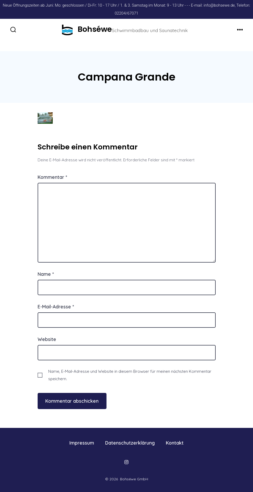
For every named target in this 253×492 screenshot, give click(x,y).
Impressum (81, 443)
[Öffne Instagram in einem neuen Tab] (126, 462)
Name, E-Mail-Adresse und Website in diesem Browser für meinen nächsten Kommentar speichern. (129, 375)
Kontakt (175, 443)
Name (46, 274)
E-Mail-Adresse (56, 306)
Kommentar (52, 177)
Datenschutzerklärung (130, 443)
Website (47, 339)
